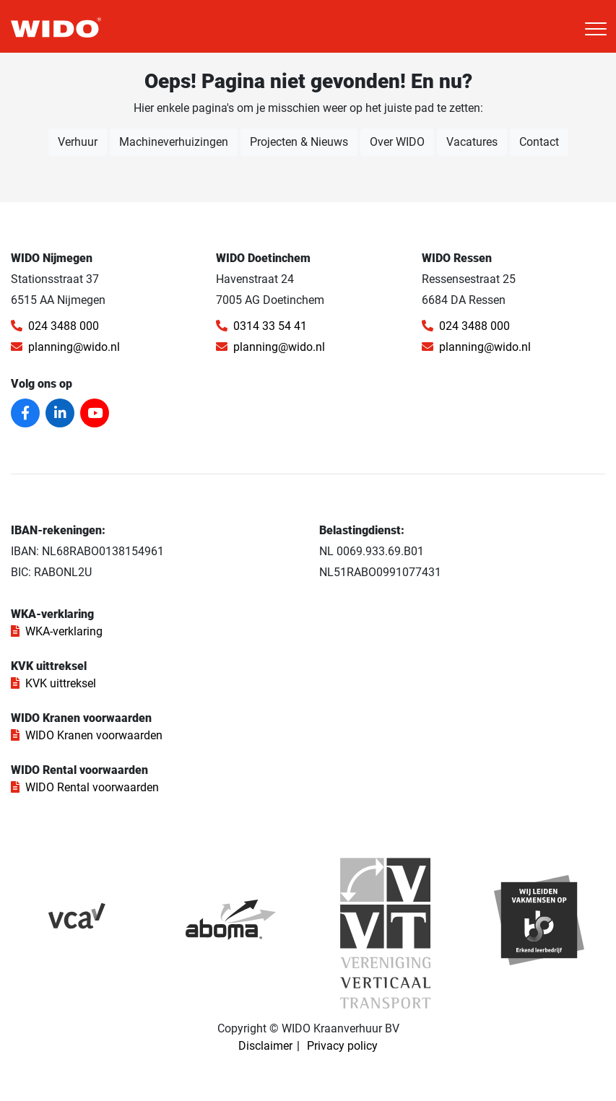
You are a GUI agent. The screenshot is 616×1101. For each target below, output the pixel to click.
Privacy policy (342, 1046)
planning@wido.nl (65, 347)
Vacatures (472, 142)
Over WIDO (397, 142)
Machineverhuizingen (173, 142)
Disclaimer (265, 1046)
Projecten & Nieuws (299, 142)
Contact (539, 142)
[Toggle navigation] (596, 28)
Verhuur (77, 142)
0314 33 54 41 (261, 326)
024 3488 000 (55, 326)
